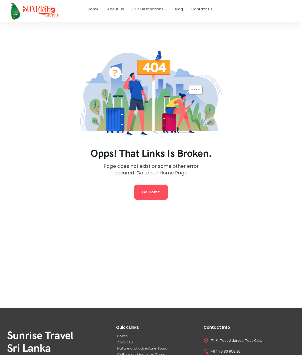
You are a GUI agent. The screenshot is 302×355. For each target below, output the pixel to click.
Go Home (151, 192)
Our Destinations (147, 9)
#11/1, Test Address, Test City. (236, 340)
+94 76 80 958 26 (225, 351)
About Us (115, 9)
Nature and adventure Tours (142, 348)
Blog (179, 9)
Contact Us (201, 9)
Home (93, 9)
